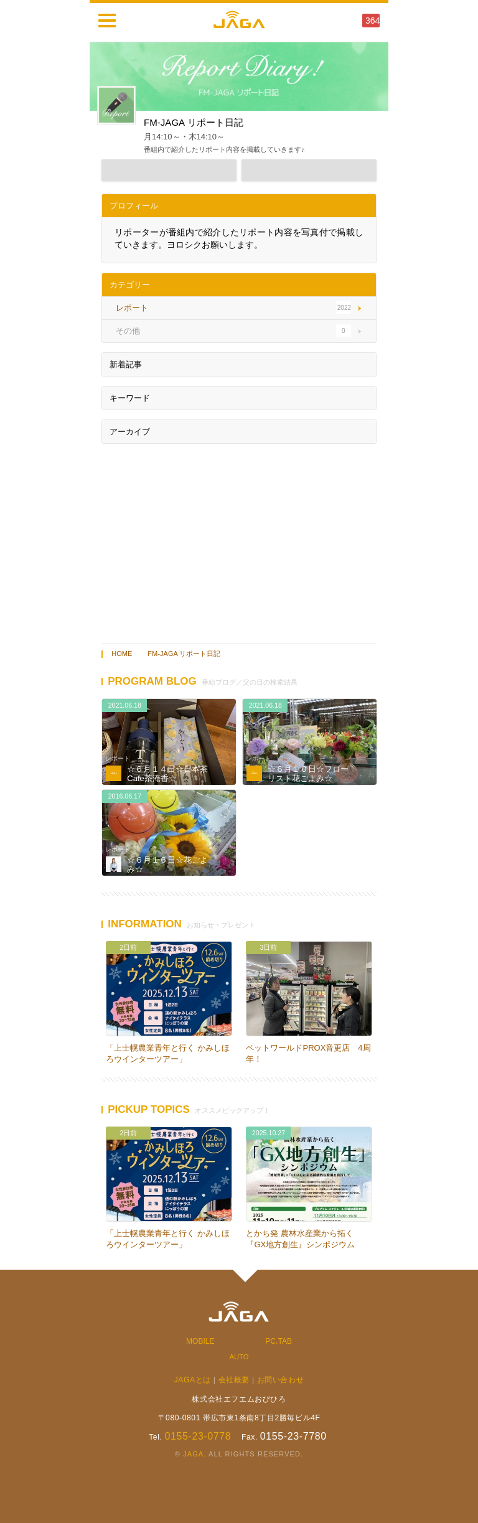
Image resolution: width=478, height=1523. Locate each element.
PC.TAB (278, 1341)
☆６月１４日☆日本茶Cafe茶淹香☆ (167, 774)
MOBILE (200, 1341)
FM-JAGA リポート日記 (184, 653)
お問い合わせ (280, 1379)
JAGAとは (192, 1379)
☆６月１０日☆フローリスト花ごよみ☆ (308, 774)
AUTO (238, 1357)
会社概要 (234, 1379)
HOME (121, 653)
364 (372, 21)
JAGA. (194, 1454)
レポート (117, 758)
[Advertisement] (239, 540)
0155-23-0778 (197, 1436)
